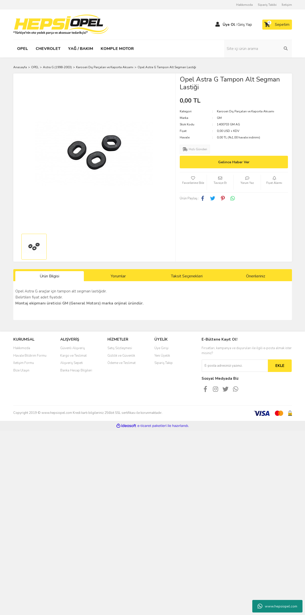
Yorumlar (118, 276)
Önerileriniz (255, 276)
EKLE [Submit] (279, 365)
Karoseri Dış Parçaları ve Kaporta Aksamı (245, 111)
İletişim (287, 5)
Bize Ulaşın (21, 370)
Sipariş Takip (163, 363)
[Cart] (277, 25)
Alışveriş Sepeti (71, 363)
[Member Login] (217, 24)
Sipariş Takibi (267, 5)
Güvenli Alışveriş (72, 348)
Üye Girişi (161, 348)
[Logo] (61, 24)
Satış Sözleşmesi (119, 348)
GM (219, 118)
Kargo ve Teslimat (73, 355)
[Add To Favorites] (193, 182)
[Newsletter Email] (235, 365)
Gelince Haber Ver (234, 162)
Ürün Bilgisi (49, 276)
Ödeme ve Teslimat (121, 363)
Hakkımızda (244, 5)
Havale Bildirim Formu (29, 355)
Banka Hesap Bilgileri (76, 370)
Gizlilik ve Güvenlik (121, 355)
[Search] (258, 48)
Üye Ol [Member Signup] (229, 24)
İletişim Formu (23, 363)
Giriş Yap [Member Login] (244, 24)
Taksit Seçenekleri (187, 276)
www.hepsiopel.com (277, 606)
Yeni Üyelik (162, 355)
